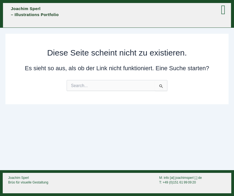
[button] (170, 10)
